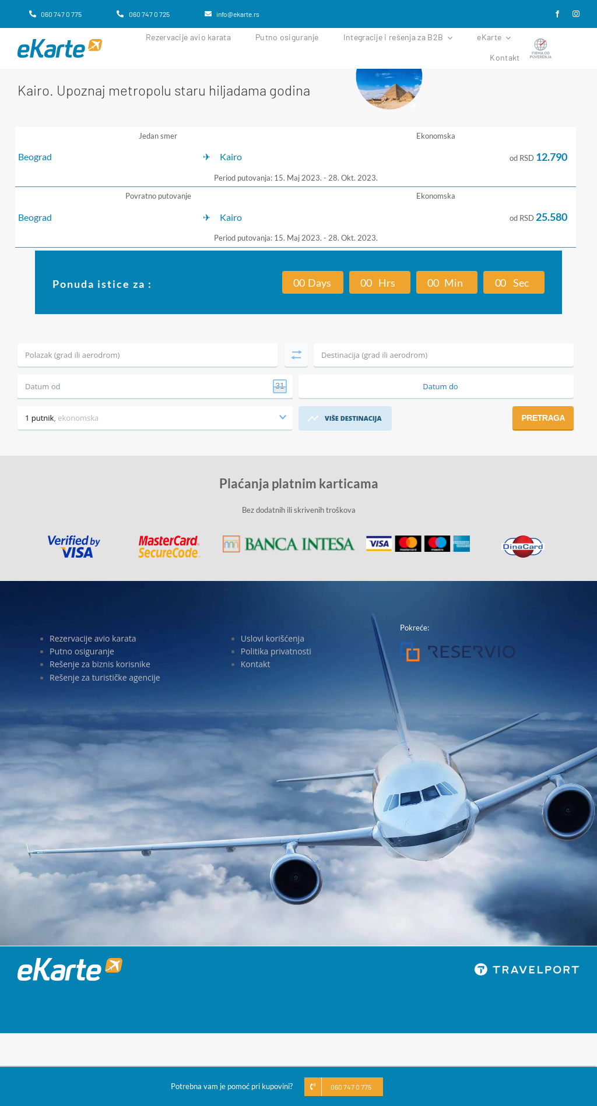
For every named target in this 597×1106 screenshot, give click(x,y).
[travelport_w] (527, 966)
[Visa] (74, 539)
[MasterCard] (169, 539)
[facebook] (557, 13)
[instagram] (576, 13)
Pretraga (543, 417)
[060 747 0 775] (55, 14)
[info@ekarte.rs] (232, 14)
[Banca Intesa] (289, 539)
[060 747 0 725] (143, 14)
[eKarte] (59, 42)
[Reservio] (457, 645)
